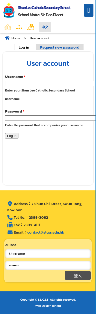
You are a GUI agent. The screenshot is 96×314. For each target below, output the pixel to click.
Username (15, 76)
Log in (26, 47)
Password (15, 111)
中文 (45, 27)
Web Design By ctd (48, 305)
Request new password (59, 47)
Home (18, 27)
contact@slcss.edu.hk (45, 232)
